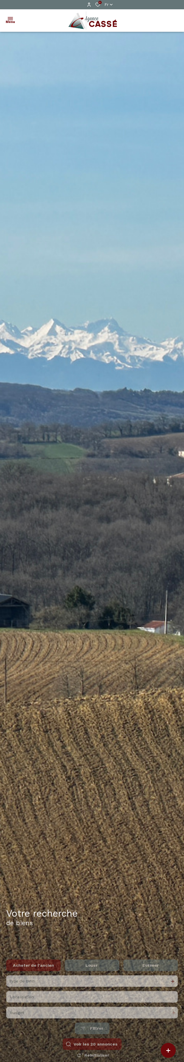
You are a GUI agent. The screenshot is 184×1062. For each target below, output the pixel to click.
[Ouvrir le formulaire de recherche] (92, 1044)
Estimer (150, 981)
